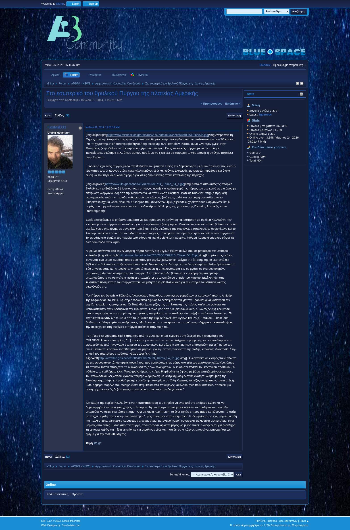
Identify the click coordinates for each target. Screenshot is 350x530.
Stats (250, 94)
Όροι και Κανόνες (288, 520)
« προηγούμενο (211, 103)
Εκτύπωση (234, 115)
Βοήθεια (272, 520)
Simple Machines (71, 520)
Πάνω (48, 456)
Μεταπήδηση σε (179, 474)
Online (51, 484)
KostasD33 (57, 127)
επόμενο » (232, 103)
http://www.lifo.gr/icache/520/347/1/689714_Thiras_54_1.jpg (144, 184)
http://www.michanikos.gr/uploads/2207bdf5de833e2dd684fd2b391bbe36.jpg (157, 135)
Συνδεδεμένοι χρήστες (269, 147)
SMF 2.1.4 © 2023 (51, 520)
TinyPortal (260, 520)
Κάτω (48, 115)
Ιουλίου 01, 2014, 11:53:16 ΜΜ (102, 127)
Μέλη (256, 105)
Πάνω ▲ (304, 520)
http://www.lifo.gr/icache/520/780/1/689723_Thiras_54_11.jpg (139, 358)
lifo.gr (97, 443)
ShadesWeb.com (71, 525)
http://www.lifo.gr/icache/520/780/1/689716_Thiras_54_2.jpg (158, 255)
